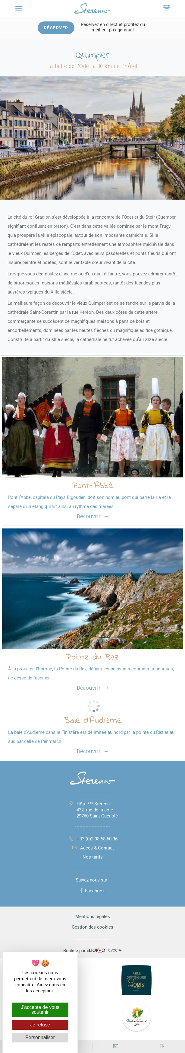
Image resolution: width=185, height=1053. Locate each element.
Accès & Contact (92, 848)
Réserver (56, 27)
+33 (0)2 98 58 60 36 (93, 839)
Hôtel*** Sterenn (97, 810)
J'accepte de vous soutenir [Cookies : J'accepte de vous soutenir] (40, 1010)
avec (92, 950)
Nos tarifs (93, 857)
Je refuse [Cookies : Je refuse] (40, 1024)
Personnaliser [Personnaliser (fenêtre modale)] (40, 1037)
